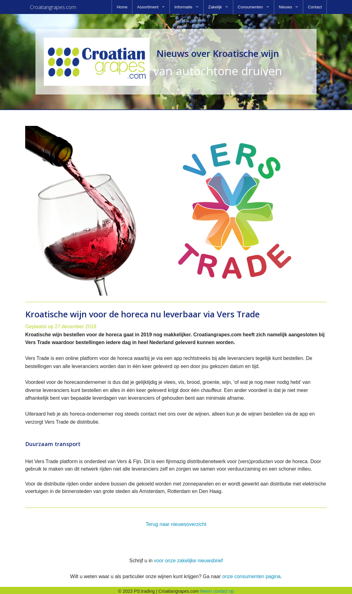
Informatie (183, 7)
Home (122, 7)
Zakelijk (215, 7)
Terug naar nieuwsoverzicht (176, 522)
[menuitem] (122, 7)
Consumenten (250, 7)
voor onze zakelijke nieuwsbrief (188, 558)
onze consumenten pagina (251, 574)
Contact (315, 7)
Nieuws (285, 7)
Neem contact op (217, 589)
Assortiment (148, 7)
